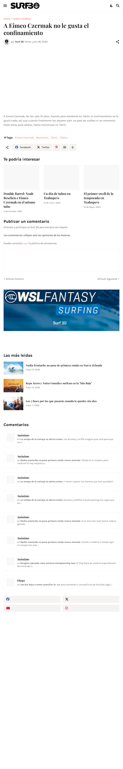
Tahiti (53, 137)
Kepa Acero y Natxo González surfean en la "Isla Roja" (59, 383)
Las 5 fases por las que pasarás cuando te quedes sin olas (61, 401)
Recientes (42, 137)
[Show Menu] (5, 6)
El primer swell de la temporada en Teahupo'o (98, 198)
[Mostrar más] (72, 147)
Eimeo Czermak (22, 19)
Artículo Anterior (15, 278)
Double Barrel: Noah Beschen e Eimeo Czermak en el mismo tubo (19, 200)
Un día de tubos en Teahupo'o (57, 196)
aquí (25, 243)
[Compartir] (117, 42)
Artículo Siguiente (107, 278)
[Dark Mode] (111, 6)
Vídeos (64, 137)
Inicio (7, 19)
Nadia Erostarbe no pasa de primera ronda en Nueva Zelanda (64, 365)
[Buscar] (118, 6)
